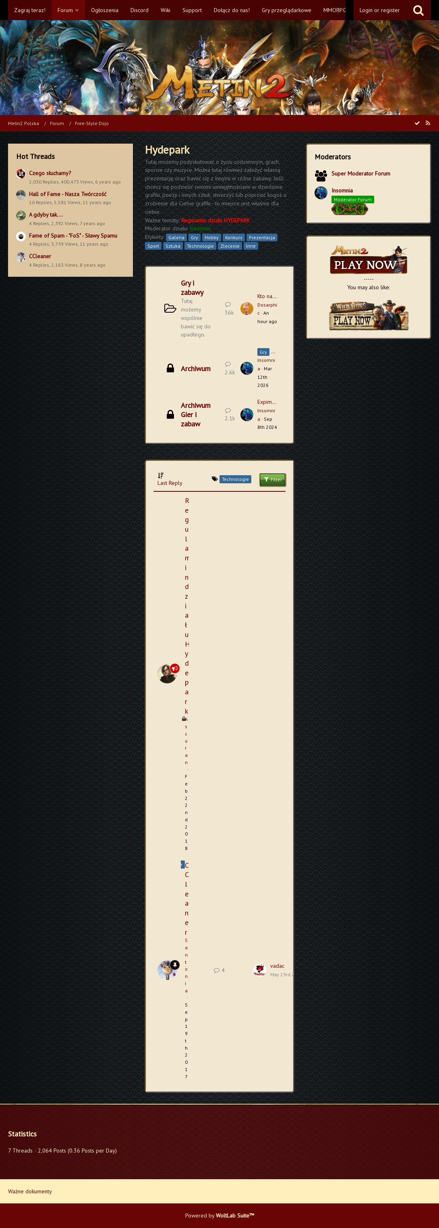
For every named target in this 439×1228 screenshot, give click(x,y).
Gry (194, 237)
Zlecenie (230, 246)
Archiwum (196, 368)
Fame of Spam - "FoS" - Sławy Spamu (73, 235)
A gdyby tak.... (46, 214)
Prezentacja (262, 237)
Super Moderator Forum (360, 173)
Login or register (380, 10)
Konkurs (233, 237)
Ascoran (186, 740)
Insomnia (342, 190)
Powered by (219, 1215)
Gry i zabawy (192, 287)
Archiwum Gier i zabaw (196, 414)
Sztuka (173, 246)
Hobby (212, 237)
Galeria (176, 237)
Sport (153, 246)
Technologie (200, 246)
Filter (272, 479)
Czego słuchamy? (50, 173)
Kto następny (272, 296)
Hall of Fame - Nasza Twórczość (67, 194)
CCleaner (40, 256)
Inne (251, 246)
